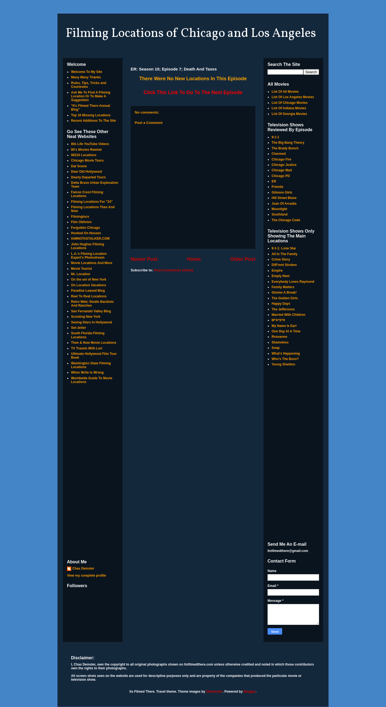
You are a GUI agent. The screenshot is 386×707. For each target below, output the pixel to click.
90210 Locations (83, 155)
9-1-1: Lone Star (284, 248)
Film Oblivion (81, 222)
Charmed (279, 154)
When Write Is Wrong (87, 372)
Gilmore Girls (282, 192)
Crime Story (281, 259)
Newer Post (144, 259)
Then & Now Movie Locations (93, 343)
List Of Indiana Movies (289, 108)
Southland (280, 214)
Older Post (242, 259)
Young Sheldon (283, 364)
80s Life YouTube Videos (90, 144)
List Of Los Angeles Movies (293, 97)
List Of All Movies (285, 92)
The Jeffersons (283, 309)
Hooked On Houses (86, 233)
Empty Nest (281, 276)
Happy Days (281, 304)
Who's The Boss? (285, 359)
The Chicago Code (286, 220)
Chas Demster (83, 568)
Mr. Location (80, 274)
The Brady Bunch (285, 148)
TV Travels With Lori (86, 348)
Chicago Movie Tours (87, 160)
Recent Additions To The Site (93, 121)
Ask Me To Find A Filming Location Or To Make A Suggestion (90, 96)
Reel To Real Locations (89, 296)
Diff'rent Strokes (284, 265)
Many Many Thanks (86, 77)
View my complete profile (86, 575)
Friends (277, 187)
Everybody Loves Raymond (293, 282)
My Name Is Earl (284, 326)
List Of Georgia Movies (289, 114)
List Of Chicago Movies (290, 103)
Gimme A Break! (284, 292)
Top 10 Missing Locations (91, 115)
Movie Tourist (81, 269)
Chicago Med (282, 170)
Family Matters (283, 287)
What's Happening (286, 353)
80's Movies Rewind (86, 150)
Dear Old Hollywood (86, 171)
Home (194, 259)
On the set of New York (88, 279)
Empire (277, 270)
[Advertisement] (92, 472)
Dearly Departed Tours (88, 177)
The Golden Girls (285, 298)
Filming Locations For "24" (91, 202)
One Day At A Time (286, 331)
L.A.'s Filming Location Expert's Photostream (89, 255)
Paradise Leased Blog (88, 291)
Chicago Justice (284, 165)
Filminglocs (80, 216)
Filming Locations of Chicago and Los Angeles (191, 33)
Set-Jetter (78, 328)
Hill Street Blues (284, 198)
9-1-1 (275, 137)
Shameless (280, 342)
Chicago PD (281, 176)
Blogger (249, 691)
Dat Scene (79, 166)
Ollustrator (214, 691)
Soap (275, 348)
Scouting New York (85, 317)
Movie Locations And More (91, 263)
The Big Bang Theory (288, 142)
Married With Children (288, 315)
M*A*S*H (278, 320)
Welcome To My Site (86, 72)
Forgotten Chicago (85, 228)
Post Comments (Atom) (173, 270)
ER (274, 181)
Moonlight (279, 209)
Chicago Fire (281, 159)
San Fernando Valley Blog (91, 311)
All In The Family (284, 254)
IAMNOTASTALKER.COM (90, 238)
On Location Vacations (88, 285)
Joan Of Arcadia (284, 203)
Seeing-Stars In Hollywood (91, 322)
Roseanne (279, 337)
